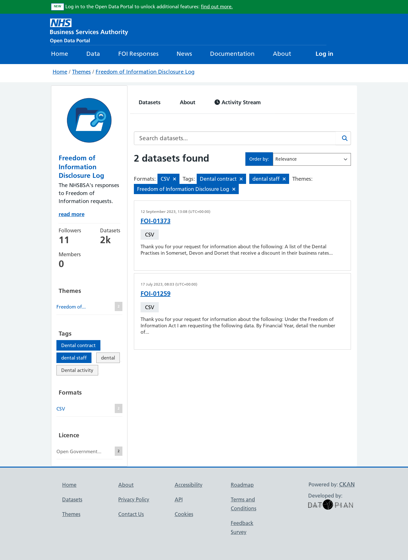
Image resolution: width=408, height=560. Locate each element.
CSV (149, 234)
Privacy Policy (133, 499)
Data (93, 53)
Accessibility (188, 485)
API (179, 499)
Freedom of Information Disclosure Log (145, 72)
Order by (258, 159)
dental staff (74, 358)
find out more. (217, 7)
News (184, 53)
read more (71, 214)
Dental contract (78, 345)
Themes (81, 72)
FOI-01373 (156, 221)
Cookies (184, 514)
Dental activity (77, 370)
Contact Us (131, 514)
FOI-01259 (156, 293)
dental (108, 358)
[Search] (343, 138)
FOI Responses (138, 53)
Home (59, 53)
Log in (324, 53)
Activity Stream (238, 102)
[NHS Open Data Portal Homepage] (89, 30)
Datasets (150, 102)
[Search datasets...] (235, 138)
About (282, 53)
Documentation (232, 53)
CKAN (347, 484)
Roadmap (242, 485)
